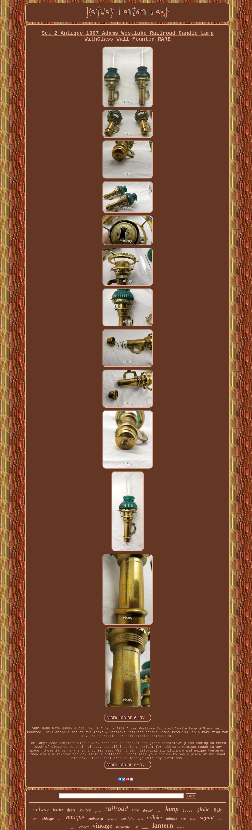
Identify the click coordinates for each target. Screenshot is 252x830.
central (180, 827)
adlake (154, 817)
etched (84, 827)
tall (136, 827)
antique (75, 817)
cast (35, 819)
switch (85, 809)
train (58, 809)
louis (188, 811)
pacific (98, 811)
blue (183, 819)
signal (207, 817)
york (220, 819)
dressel (148, 810)
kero (60, 819)
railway (40, 809)
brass (193, 819)
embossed (95, 818)
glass (73, 828)
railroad (116, 808)
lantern (162, 825)
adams (171, 818)
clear (159, 811)
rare (135, 810)
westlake (127, 818)
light (218, 809)
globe (203, 809)
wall (140, 819)
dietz (71, 810)
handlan (145, 828)
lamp (172, 808)
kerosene (123, 827)
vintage (102, 825)
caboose (112, 819)
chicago (48, 819)
